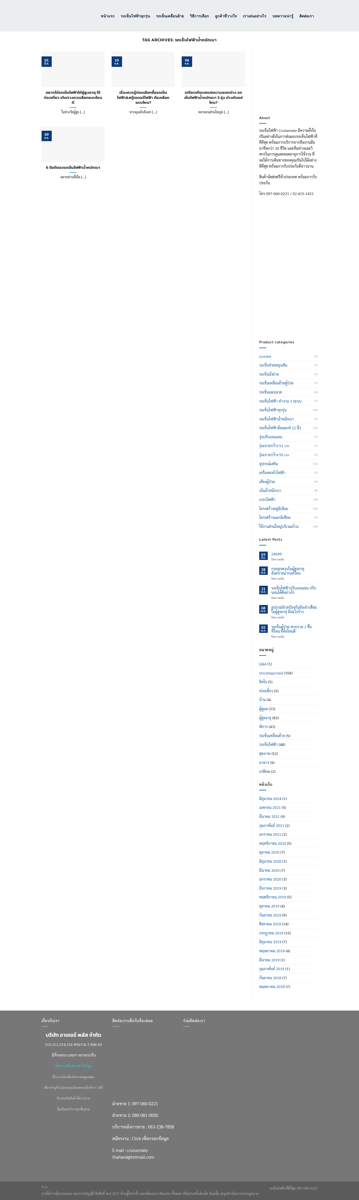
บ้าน (262, 699)
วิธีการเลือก (199, 16)
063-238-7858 (161, 1126)
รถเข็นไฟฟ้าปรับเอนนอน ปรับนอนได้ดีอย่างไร (293, 590)
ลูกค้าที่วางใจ (226, 16)
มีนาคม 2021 (269, 816)
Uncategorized (271, 672)
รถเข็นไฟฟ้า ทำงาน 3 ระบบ (280, 401)
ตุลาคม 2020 (269, 852)
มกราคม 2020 (270, 879)
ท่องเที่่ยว (266, 690)
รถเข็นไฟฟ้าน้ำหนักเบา (276, 418)
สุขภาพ (265, 753)
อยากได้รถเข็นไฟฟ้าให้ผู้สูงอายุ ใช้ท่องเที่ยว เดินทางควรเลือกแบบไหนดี (73, 97)
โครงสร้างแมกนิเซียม (275, 517)
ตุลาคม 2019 (269, 906)
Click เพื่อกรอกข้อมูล (297, 300)
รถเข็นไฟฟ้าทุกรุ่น (135, 16)
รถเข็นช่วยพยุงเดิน (273, 365)
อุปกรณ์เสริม (268, 463)
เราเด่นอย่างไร (254, 16)
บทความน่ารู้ (282, 16)
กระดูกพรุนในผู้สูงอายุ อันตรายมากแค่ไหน (287, 570)
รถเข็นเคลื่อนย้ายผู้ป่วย (276, 382)
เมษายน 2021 (270, 807)
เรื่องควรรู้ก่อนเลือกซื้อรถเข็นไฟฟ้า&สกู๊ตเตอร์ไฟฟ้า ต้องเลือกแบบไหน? (143, 97)
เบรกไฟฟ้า (267, 499)
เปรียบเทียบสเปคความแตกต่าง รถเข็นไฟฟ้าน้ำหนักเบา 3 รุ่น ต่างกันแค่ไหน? (213, 97)
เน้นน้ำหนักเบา (270, 490)
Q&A (263, 663)
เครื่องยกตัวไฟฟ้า (272, 472)
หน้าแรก (108, 16)
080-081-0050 (292, 270)
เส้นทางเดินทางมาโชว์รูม (73, 1065)
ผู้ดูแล (263, 708)
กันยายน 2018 (270, 977)
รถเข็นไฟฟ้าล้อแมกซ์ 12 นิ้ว (280, 427)
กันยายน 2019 (270, 915)
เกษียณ (264, 771)
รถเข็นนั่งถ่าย (269, 374)
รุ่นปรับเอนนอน (270, 436)
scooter (265, 356)
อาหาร (264, 762)
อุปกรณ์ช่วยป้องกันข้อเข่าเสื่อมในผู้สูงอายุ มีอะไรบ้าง (294, 609)
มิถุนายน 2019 (270, 941)
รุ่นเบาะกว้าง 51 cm (274, 445)
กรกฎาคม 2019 (271, 932)
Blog (45, 1187)
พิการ (263, 726)
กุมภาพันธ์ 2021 (271, 825)
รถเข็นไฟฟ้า (268, 744)
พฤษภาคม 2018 (272, 986)
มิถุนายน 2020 (270, 861)
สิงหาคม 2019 (270, 923)
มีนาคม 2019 (269, 959)
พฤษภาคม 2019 (272, 950)
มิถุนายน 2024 (270, 798)
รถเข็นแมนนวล (270, 392)
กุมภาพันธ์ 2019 (271, 968)
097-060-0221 (292, 259)
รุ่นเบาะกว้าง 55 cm (274, 454)
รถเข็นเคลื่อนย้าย (170, 16)
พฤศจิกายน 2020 (272, 843)
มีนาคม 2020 (269, 870)
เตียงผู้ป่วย (267, 481)
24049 (276, 554)
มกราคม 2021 (270, 834)
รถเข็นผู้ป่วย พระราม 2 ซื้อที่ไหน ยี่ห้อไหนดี (291, 628)
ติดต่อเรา (306, 16)
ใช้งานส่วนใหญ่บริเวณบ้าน (278, 526)
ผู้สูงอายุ (265, 717)
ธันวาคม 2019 (270, 888)
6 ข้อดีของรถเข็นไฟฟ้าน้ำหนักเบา (73, 167)
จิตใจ (263, 681)
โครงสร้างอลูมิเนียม (273, 508)
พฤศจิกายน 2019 (272, 896)
